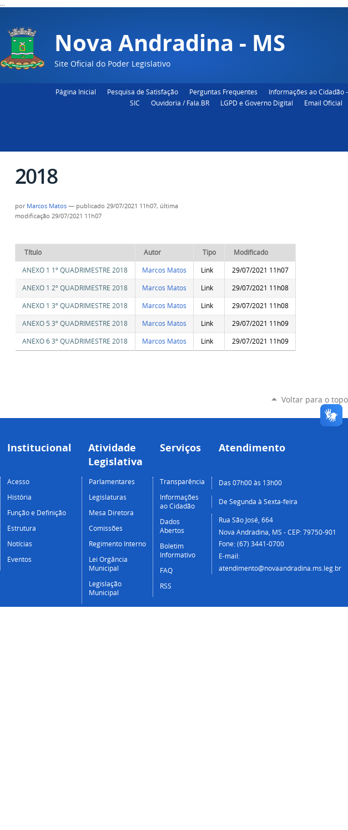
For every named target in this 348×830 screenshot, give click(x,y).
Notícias (19, 543)
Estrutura (21, 528)
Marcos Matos (47, 206)
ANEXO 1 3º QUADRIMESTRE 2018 (75, 305)
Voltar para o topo (314, 399)
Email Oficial (323, 102)
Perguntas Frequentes (223, 91)
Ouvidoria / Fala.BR (180, 102)
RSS (166, 585)
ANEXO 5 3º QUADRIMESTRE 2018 (75, 323)
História (19, 496)
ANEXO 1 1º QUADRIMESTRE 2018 (75, 270)
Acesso (18, 481)
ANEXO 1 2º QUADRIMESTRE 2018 (75, 288)
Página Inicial (76, 91)
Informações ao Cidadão (179, 501)
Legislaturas (108, 496)
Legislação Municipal (105, 588)
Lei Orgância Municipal (108, 563)
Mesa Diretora (111, 512)
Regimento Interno (117, 543)
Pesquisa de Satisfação (142, 91)
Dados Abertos (172, 526)
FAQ (166, 570)
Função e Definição (36, 512)
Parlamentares (112, 481)
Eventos (19, 559)
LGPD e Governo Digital (256, 102)
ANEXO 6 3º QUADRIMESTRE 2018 (75, 341)
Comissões (106, 528)
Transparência (182, 481)
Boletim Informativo (177, 550)
